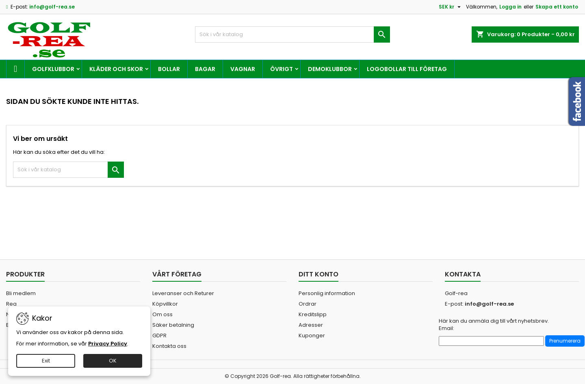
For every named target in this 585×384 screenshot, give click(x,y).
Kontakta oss (169, 346)
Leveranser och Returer (183, 293)
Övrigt (281, 69)
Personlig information (327, 293)
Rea (11, 304)
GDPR (159, 335)
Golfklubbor (53, 69)
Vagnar (242, 69)
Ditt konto (318, 274)
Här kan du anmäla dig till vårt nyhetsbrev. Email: (494, 324)
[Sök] (292, 34)
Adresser (311, 325)
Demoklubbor (330, 69)
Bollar (169, 69)
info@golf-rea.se (52, 6)
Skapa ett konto (556, 6)
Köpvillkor (165, 304)
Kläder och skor (116, 69)
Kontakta (463, 274)
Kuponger (312, 335)
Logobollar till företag (407, 69)
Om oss (162, 314)
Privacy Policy (107, 343)
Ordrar (307, 304)
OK (113, 361)
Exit (46, 361)
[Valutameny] (451, 7)
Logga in (510, 6)
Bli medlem (21, 293)
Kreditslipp (313, 314)
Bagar (205, 69)
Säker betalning (173, 325)
